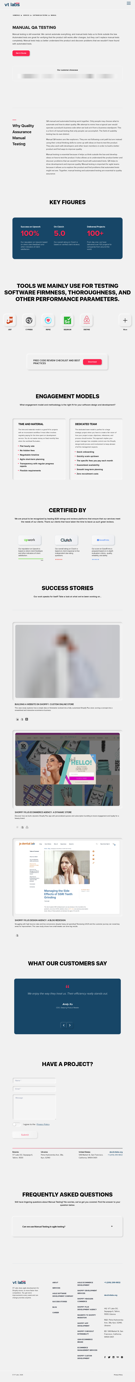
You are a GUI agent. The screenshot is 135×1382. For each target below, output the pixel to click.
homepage (16, 15)
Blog (54, 1307)
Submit (25, 1134)
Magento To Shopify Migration (86, 1316)
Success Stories (59, 1302)
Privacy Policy (43, 1124)
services (26, 15)
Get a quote (21, 53)
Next (70, 1025)
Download (92, 362)
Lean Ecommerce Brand (84, 1340)
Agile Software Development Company (62, 1294)
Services (56, 1288)
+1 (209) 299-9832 (115, 1155)
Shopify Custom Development (84, 1357)
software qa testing (40, 15)
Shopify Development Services (87, 1292)
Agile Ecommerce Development (85, 1284)
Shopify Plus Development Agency (87, 1308)
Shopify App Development (83, 1324)
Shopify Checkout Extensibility (85, 1332)
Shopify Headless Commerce (85, 1300)
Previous (64, 1025)
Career (55, 1313)
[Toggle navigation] (129, 3)
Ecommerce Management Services (87, 1349)
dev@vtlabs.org (110, 1295)
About (55, 1283)
